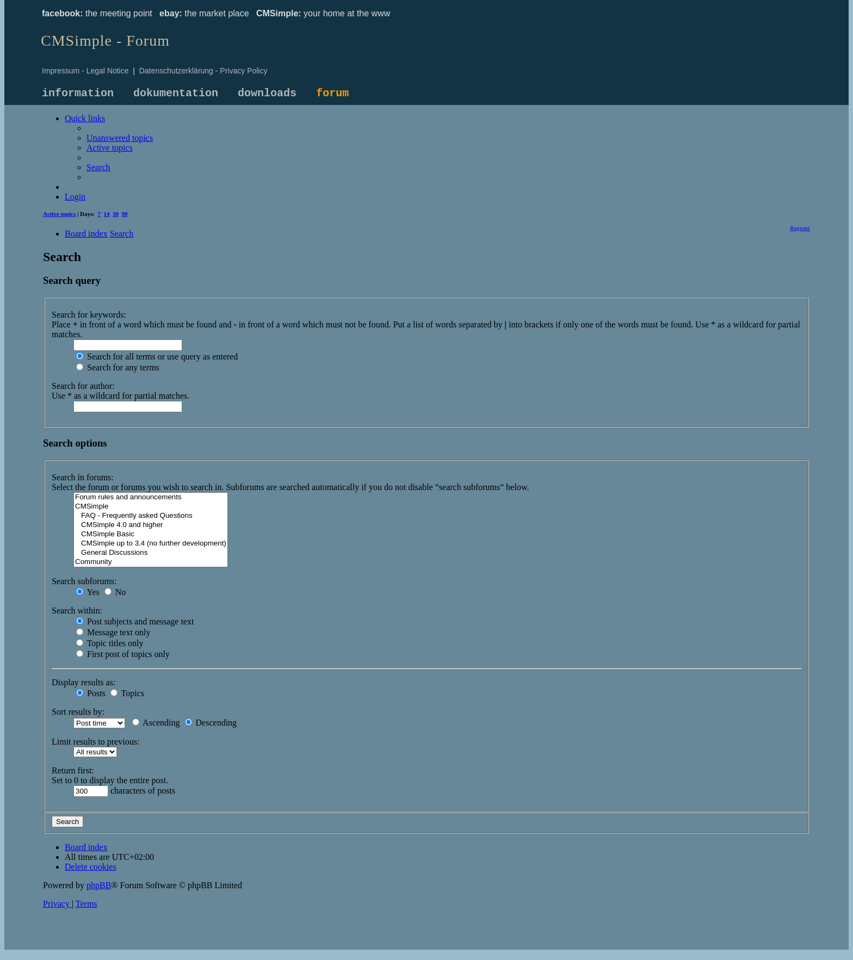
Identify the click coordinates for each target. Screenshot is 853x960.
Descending (211, 722)
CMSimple (150, 506)
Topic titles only (109, 643)
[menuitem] (119, 138)
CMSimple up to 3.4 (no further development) (150, 543)
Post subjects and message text (135, 621)
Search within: (77, 610)
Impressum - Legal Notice (85, 70)
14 (107, 213)
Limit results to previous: (95, 741)
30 (116, 213)
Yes (88, 592)
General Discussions (150, 553)
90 (125, 213)
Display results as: (83, 682)
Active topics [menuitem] (59, 213)
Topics (127, 693)
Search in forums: (83, 477)
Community (150, 562)
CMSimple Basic (150, 534)
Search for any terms (117, 367)
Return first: (73, 770)
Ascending (156, 722)
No (115, 592)
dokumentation (175, 93)
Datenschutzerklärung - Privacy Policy (203, 70)
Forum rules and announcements (150, 497)
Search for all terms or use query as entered (157, 356)
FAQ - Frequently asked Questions (150, 516)
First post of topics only (123, 654)
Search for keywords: (89, 314)
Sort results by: (78, 711)
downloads (267, 93)
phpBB (98, 885)
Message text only (113, 632)
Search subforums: (84, 581)
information (78, 93)
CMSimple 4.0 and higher (150, 525)
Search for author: (83, 386)
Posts (91, 693)
